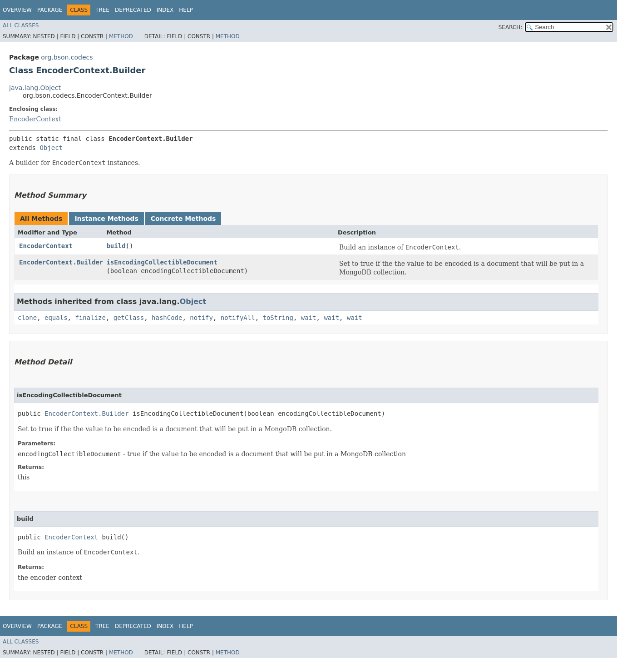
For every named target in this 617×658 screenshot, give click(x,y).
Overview (17, 10)
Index (165, 10)
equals (56, 317)
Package (49, 10)
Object (51, 147)
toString (278, 317)
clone (27, 317)
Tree (102, 10)
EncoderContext (35, 119)
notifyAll (238, 317)
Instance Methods (106, 218)
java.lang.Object (35, 87)
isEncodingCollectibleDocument (161, 262)
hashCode (167, 317)
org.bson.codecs (67, 57)
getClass (129, 317)
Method (121, 36)
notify (201, 317)
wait (308, 317)
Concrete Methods (183, 218)
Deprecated (133, 10)
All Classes (21, 25)
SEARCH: (511, 27)
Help (186, 10)
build (115, 245)
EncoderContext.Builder (61, 262)
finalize (90, 317)
